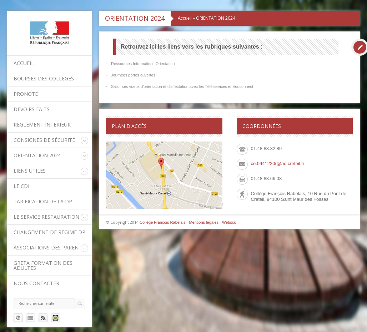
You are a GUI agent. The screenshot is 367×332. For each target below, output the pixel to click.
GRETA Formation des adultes (43, 265)
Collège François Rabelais (162, 222)
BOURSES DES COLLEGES (44, 78)
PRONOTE (26, 93)
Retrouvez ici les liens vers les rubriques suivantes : (192, 47)
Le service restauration (46, 216)
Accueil (24, 63)
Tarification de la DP (43, 201)
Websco (229, 222)
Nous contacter (36, 283)
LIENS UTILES (30, 170)
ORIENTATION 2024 (37, 155)
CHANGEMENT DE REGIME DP (49, 232)
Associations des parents (49, 247)
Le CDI (21, 186)
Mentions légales (203, 222)
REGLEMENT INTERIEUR (42, 124)
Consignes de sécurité (44, 140)
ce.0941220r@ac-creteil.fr (278, 163)
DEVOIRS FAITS (32, 109)
